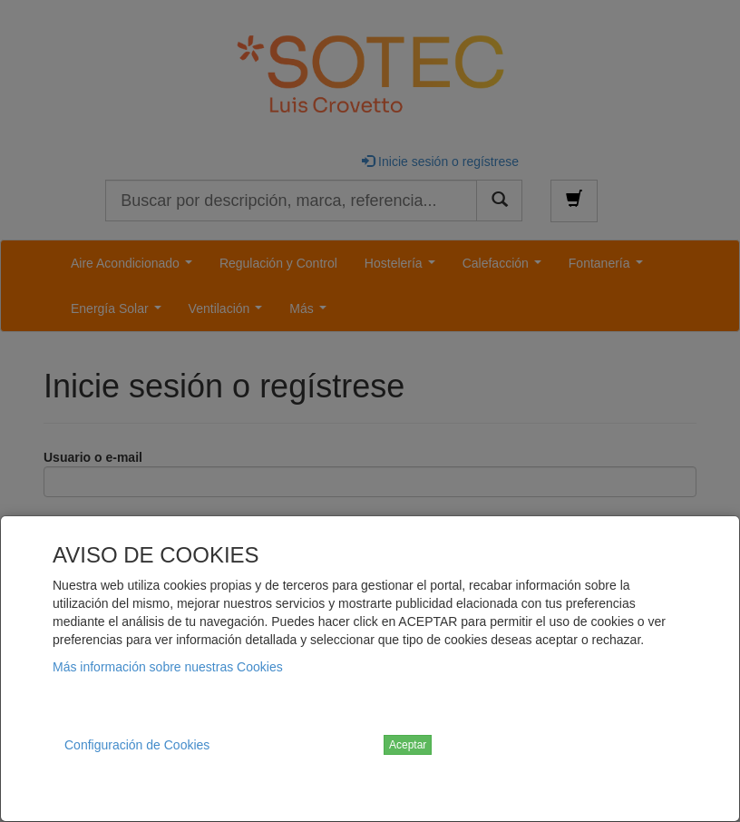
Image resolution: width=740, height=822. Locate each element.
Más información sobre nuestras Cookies (168, 667)
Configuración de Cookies (136, 745)
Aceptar (407, 745)
